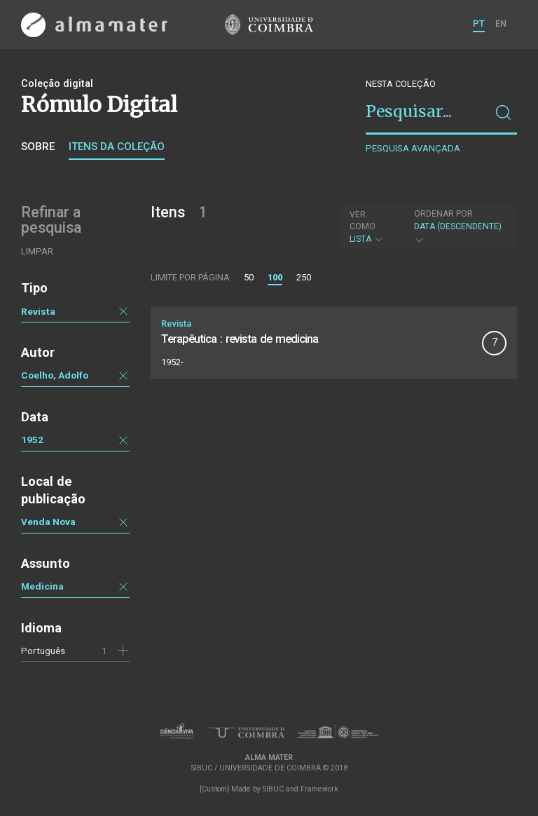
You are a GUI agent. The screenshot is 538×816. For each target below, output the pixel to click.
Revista (38, 311)
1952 (32, 439)
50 (249, 277)
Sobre (38, 146)
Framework (319, 789)
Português (43, 650)
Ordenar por (443, 214)
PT (479, 23)
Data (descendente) (458, 226)
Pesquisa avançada (413, 148)
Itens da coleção (117, 146)
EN (500, 23)
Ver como (362, 220)
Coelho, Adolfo (54, 375)
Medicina (42, 586)
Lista (369, 227)
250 (303, 277)
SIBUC (273, 789)
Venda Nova (48, 521)
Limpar (37, 251)
